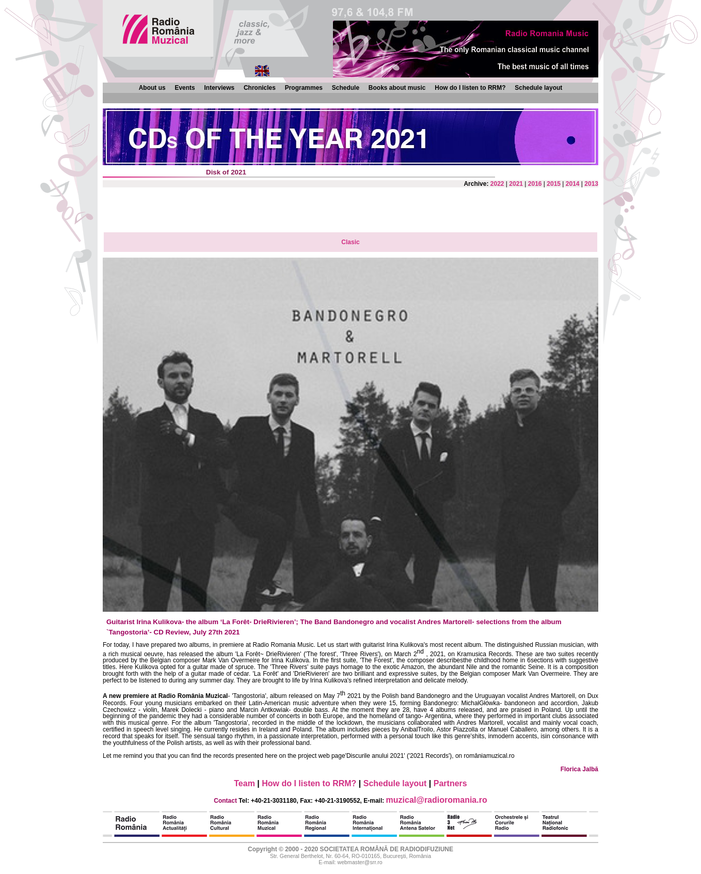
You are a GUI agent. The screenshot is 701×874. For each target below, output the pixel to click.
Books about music (397, 87)
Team (244, 783)
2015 (554, 183)
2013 (591, 183)
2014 (573, 183)
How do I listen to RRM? (470, 87)
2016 (535, 183)
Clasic (350, 242)
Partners (450, 783)
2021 (516, 183)
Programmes (304, 87)
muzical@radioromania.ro (436, 800)
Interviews (219, 87)
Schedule (345, 87)
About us (152, 87)
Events (184, 87)
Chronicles (260, 87)
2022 (497, 183)
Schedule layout (538, 87)
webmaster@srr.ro (359, 862)
